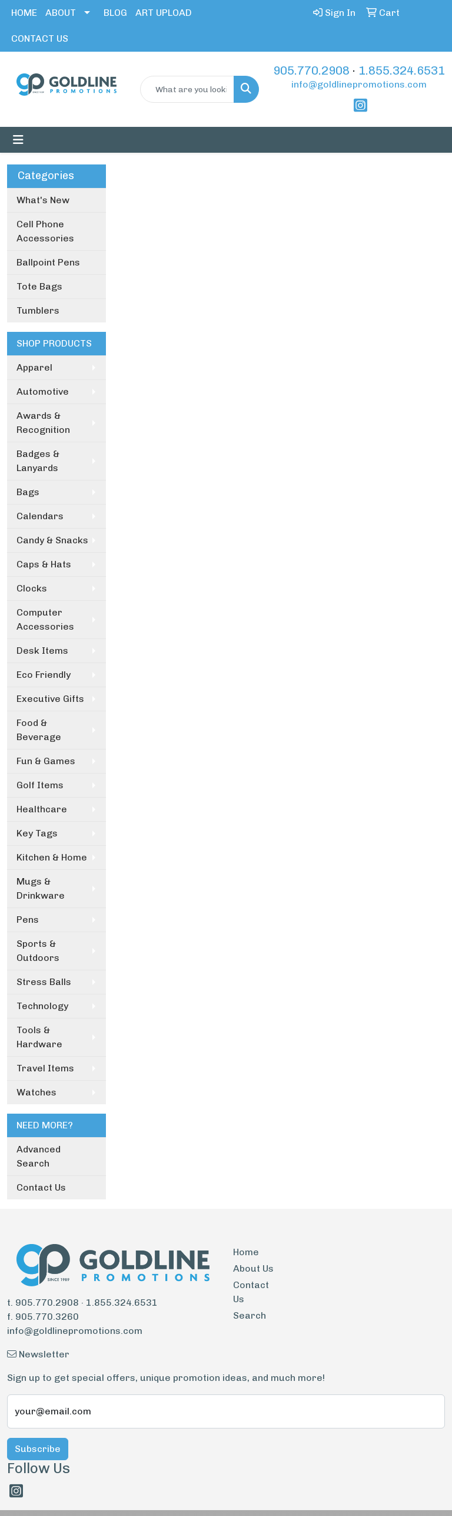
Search (249, 1315)
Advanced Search (38, 1156)
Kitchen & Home (51, 857)
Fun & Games (45, 761)
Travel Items (45, 1068)
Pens (27, 919)
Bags (27, 492)
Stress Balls (43, 981)
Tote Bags (39, 286)
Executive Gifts (50, 698)
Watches (36, 1092)
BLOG (115, 12)
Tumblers (37, 310)
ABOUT (60, 12)
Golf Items (40, 785)
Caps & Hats (43, 564)
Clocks (31, 588)
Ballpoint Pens (48, 262)
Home (246, 1252)
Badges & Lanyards (37, 460)
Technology (42, 1005)
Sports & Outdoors (37, 950)
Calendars (40, 516)
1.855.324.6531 (401, 70)
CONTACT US (39, 38)
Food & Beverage (38, 729)
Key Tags (37, 833)
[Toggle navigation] (18, 140)
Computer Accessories (45, 619)
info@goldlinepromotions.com (359, 84)
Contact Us (41, 1187)
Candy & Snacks (52, 540)
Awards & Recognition (43, 422)
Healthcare (41, 809)
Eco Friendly (43, 674)
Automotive (42, 391)
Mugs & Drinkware (40, 888)
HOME (24, 12)
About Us (253, 1268)
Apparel (34, 367)
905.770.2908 (311, 70)
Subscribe (38, 1448)
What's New (42, 200)
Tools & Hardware (39, 1037)
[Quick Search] (187, 89)
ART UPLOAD (163, 12)
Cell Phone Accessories (45, 231)
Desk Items (42, 650)
